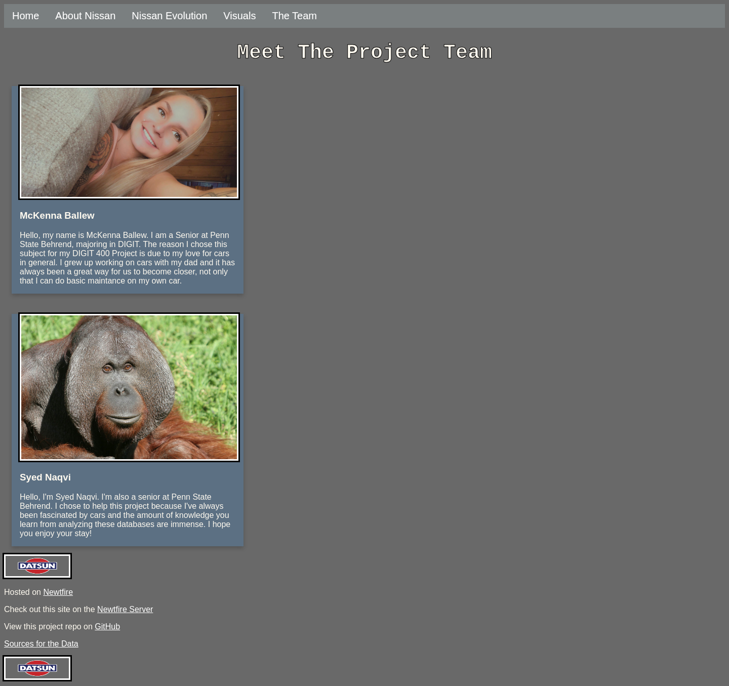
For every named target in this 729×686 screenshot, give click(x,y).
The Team (294, 15)
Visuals (239, 15)
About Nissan (85, 15)
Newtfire (58, 592)
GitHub (107, 626)
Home (25, 15)
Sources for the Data (41, 643)
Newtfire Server (125, 609)
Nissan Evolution (169, 15)
